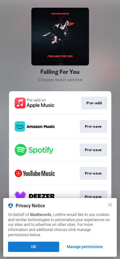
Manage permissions (85, 247)
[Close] (110, 205)
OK (33, 247)
